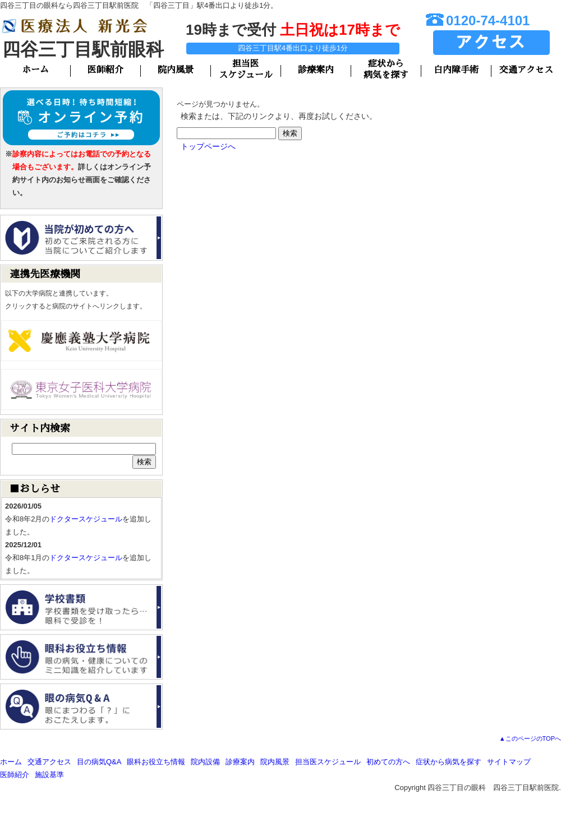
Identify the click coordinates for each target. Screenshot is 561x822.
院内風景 (176, 70)
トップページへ (208, 146)
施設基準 (49, 774)
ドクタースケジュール (85, 519)
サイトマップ (509, 762)
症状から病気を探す (448, 762)
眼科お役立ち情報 (156, 762)
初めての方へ (388, 762)
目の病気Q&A (99, 762)
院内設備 (205, 762)
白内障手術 (456, 70)
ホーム (35, 70)
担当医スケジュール (328, 762)
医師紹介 (105, 70)
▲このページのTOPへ (530, 738)
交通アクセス (526, 70)
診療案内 (316, 70)
